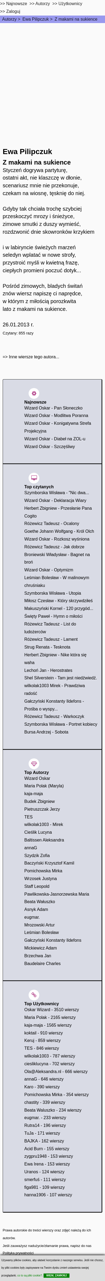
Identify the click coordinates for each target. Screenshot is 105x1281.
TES (28, 817)
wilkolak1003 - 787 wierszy (49, 1056)
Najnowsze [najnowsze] (16, 3)
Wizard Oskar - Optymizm (48, 570)
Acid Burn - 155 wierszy (46, 1148)
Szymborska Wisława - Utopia (52, 593)
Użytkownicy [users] (70, 3)
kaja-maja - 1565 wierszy (48, 1025)
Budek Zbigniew (39, 801)
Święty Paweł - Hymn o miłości (53, 616)
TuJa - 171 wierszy (42, 1133)
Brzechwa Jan (37, 956)
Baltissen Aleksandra (44, 840)
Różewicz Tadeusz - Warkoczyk (54, 716)
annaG (30, 848)
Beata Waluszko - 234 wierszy (52, 1110)
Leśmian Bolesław (41, 932)
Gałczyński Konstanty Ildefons (52, 940)
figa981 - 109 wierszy (44, 1187)
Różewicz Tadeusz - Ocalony (51, 523)
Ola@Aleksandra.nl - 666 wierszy (56, 1071)
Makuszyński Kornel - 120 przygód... (58, 608)
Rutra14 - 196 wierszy (45, 1125)
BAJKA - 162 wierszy (44, 1141)
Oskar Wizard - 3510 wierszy (51, 1009)
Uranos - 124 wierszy (44, 1172)
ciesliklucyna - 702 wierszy (49, 1064)
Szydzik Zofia (37, 855)
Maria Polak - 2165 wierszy (50, 1017)
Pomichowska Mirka (43, 871)
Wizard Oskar (37, 778)
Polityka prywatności (18, 1253)
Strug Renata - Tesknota (47, 647)
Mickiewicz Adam (40, 948)
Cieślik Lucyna (38, 832)
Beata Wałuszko (39, 901)
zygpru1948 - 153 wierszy (48, 1156)
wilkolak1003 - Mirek (43, 824)
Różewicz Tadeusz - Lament (51, 639)
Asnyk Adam (36, 909)
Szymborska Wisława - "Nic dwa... (56, 492)
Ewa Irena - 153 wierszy (47, 1164)
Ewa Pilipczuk (35, 19)
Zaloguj (13, 11)
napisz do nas (80, 1246)
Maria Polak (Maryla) (44, 786)
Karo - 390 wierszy (42, 1087)
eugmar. (32, 917)
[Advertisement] (52, 78)
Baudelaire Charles (42, 963)
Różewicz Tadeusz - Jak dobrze (54, 547)
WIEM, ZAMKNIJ (56, 1275)
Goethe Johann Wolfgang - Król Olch (59, 531)
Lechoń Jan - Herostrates (48, 670)
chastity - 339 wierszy (44, 1102)
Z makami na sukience (76, 19)
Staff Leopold (36, 886)
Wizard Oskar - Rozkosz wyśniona (57, 539)
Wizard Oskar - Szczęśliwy (49, 446)
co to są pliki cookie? (29, 1275)
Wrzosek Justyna (40, 878)
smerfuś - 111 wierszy (45, 1179)
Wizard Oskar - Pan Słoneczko (53, 408)
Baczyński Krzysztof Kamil (49, 863)
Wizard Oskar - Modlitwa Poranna (56, 415)
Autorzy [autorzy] (43, 3)
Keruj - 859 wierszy (42, 1040)
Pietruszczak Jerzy (42, 809)
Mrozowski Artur (39, 925)
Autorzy (9, 19)
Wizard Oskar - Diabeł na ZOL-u (54, 439)
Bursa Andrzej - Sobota (46, 732)
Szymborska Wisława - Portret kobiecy (60, 724)
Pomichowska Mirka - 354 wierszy (56, 1094)
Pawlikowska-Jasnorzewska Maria (56, 894)
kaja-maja (33, 793)
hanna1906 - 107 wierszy (48, 1195)
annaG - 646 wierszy (44, 1079)
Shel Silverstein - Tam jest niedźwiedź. (60, 678)
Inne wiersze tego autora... (34, 357)
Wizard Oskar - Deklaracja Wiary (55, 500)
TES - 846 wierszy (41, 1048)
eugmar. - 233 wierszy (45, 1117)
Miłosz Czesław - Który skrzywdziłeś (58, 600)
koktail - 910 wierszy (43, 1033)
